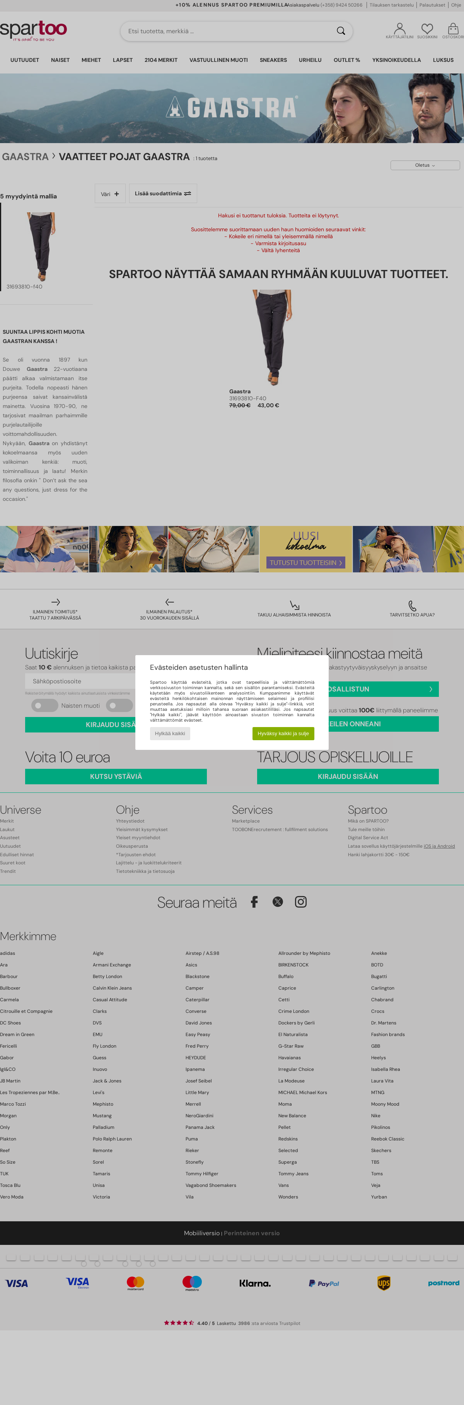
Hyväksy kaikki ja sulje (283, 733)
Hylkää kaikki (170, 733)
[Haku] (341, 31)
